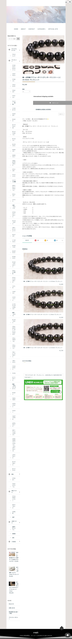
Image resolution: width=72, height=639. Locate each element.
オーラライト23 (13, 126)
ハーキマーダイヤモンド (13, 306)
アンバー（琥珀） (13, 103)
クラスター (13, 478)
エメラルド (13, 114)
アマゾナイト (13, 85)
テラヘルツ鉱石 (13, 272)
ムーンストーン (13, 378)
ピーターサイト (13, 321)
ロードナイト (13, 469)
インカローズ (13, 109)
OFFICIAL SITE (53, 29)
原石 (13, 474)
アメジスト (13, 91)
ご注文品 (14, 541)
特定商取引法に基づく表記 (13, 612)
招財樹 (13, 533)
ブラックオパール (13, 339)
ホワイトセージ (13, 506)
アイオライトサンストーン (13, 68)
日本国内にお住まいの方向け (43, 109)
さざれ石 (13, 512)
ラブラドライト (13, 405)
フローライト (13, 361)
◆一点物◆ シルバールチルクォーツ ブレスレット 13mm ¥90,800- (14, 587)
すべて (27, 240)
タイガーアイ (13, 246)
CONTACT (31, 29)
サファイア (13, 194)
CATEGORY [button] (42, 29)
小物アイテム (14, 521)
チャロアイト (13, 257)
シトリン (13, 200)
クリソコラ (13, 169)
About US (11, 604)
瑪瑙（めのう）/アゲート (14, 386)
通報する (61, 114)
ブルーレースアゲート (13, 354)
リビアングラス (13, 417)
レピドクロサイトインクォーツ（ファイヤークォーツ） (13, 444)
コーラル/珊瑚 (14, 180)
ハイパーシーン (13, 298)
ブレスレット (13, 55)
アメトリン (13, 96)
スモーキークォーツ (13, 229)
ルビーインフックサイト (13, 432)
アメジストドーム (13, 485)
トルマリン (13, 292)
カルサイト (13, 150)
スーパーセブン (13, 222)
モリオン (13, 393)
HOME (16, 29)
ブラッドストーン (13, 346)
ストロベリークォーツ (13, 214)
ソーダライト (13, 240)
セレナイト (13, 235)
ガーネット (13, 139)
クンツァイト (13, 175)
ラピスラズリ (13, 398)
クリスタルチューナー (13, 498)
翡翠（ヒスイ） (13, 314)
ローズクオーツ (13, 463)
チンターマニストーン (13, 264)
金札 (13, 537)
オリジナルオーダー (14, 49)
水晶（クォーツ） (13, 206)
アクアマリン (13, 74)
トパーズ (13, 286)
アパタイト (13, 80)
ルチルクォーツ (13, 424)
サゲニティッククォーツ (13, 188)
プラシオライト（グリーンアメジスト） (13, 330)
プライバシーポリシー (13, 618)
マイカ (13, 373)
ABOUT (23, 29)
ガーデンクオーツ (13, 133)
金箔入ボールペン (13, 528)
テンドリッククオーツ (13, 280)
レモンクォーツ (13, 456)
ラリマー (13, 411)
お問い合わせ (12, 608)
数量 (23, 89)
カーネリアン (13, 145)
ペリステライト (13, 367)
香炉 (13, 517)
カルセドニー (13, 155)
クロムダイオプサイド (13, 163)
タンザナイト (13, 251)
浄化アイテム (14, 491)
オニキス (13, 120)
